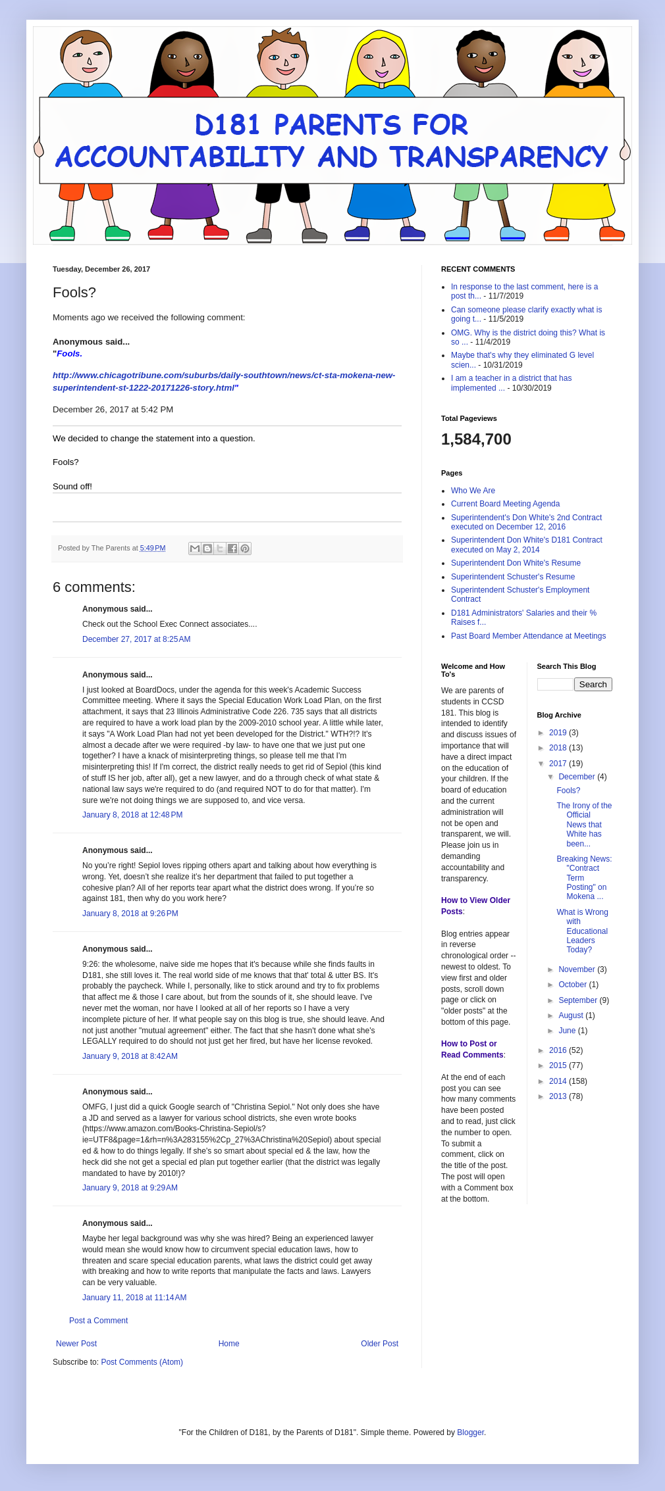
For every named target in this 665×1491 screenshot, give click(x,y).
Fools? (568, 790)
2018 (559, 747)
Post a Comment (98, 1320)
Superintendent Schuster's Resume (513, 576)
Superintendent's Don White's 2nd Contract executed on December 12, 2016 (526, 522)
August (571, 1015)
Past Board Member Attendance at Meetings (528, 636)
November (577, 969)
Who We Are (473, 490)
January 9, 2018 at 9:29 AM (130, 1187)
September (578, 1000)
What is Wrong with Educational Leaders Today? (582, 931)
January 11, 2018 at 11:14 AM (134, 1297)
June (567, 1030)
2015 (559, 1065)
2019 (559, 732)
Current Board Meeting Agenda (505, 503)
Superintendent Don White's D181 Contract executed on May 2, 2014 (526, 544)
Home (229, 1343)
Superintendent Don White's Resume (516, 563)
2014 (559, 1081)
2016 (559, 1050)
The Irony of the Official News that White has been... (584, 824)
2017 (559, 763)
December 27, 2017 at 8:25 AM (136, 639)
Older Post (379, 1343)
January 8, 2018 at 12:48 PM (132, 814)
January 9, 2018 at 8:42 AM (130, 1056)
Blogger (470, 1432)
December (577, 776)
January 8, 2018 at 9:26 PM (130, 913)
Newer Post (76, 1343)
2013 (559, 1096)
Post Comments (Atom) (142, 1362)
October (573, 984)
